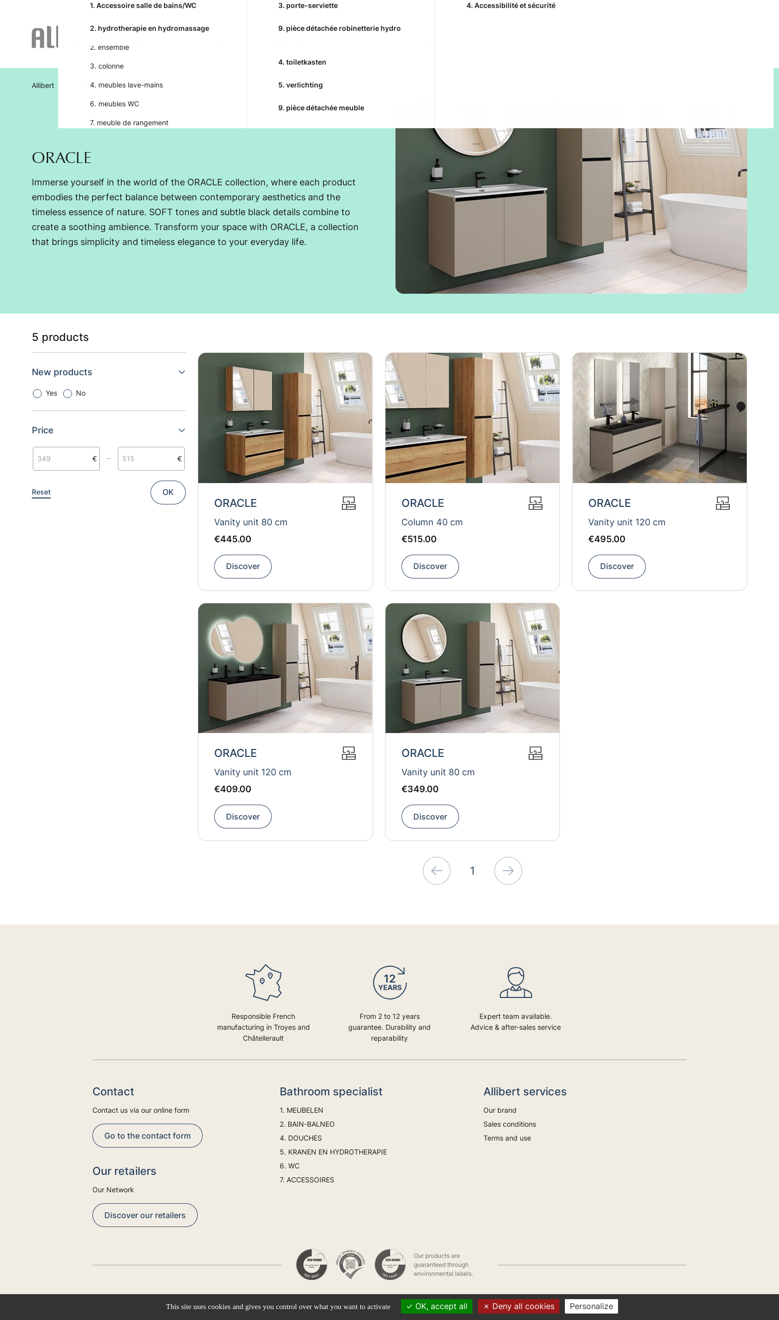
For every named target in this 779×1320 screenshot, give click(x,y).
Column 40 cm (432, 522)
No (80, 393)
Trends (690, 45)
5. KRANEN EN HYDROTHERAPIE (468, 45)
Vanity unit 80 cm (251, 522)
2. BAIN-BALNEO (293, 45)
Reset (41, 492)
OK (168, 492)
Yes (51, 393)
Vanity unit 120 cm (627, 522)
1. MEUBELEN (221, 45)
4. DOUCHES (365, 45)
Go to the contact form (147, 1136)
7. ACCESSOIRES (615, 45)
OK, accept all (436, 1306)
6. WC (557, 45)
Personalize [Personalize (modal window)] (591, 1306)
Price (109, 430)
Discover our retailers (145, 1215)
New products (109, 372)
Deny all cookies (518, 1306)
